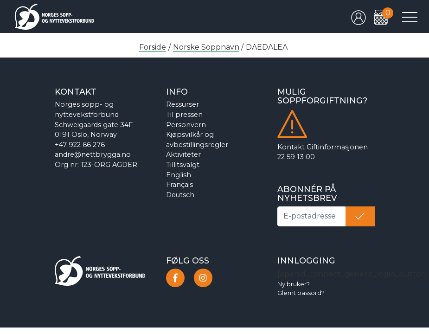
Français (179, 184)
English (178, 175)
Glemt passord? (301, 292)
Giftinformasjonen (337, 147)
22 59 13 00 (296, 157)
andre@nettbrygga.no (93, 154)
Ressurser (182, 104)
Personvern (186, 125)
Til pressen (184, 114)
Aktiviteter (183, 154)
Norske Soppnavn (206, 47)
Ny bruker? (293, 284)
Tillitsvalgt (182, 165)
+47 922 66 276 (80, 145)
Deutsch (180, 195)
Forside (152, 47)
